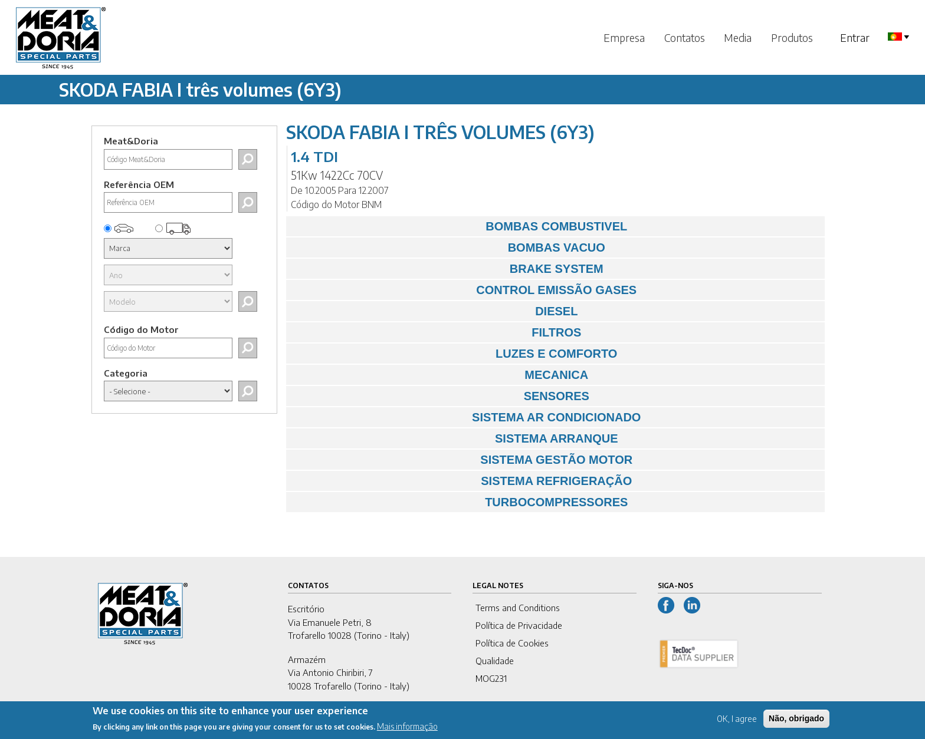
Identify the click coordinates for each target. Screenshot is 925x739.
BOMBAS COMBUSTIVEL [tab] (460, 226)
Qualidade (494, 660)
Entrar (855, 37)
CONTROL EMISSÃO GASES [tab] (464, 289)
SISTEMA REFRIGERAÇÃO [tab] (462, 480)
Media (738, 37)
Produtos (792, 37)
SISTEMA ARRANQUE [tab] (455, 438)
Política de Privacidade (518, 625)
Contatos (684, 37)
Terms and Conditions (517, 607)
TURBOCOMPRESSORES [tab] (460, 502)
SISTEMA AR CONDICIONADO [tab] (466, 417)
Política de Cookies (512, 643)
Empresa (624, 37)
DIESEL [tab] (435, 311)
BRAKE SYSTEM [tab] (447, 268)
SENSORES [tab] (440, 396)
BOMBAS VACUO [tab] (448, 247)
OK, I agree (737, 722)
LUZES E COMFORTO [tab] (455, 353)
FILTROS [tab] (437, 332)
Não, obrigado (796, 722)
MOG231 (491, 678)
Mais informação (407, 730)
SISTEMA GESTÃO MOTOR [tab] (462, 459)
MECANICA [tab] (440, 374)
